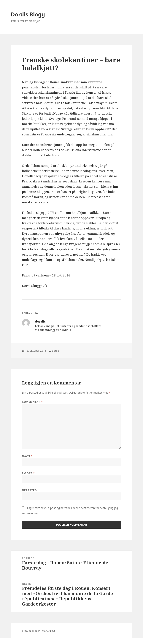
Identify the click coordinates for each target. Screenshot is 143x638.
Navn (27, 456)
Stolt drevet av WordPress (38, 630)
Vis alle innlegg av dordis (52, 330)
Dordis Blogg (28, 14)
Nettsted (29, 490)
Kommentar (32, 402)
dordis (55, 350)
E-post (28, 473)
